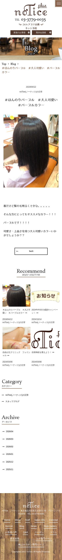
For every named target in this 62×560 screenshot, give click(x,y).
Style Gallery (50, 526)
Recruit (9, 526)
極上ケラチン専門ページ (31, 544)
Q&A (25, 532)
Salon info (39, 520)
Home (7, 520)
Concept (53, 520)
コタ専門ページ (44, 538)
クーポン (39, 532)
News (34, 526)
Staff (27, 520)
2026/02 (9, 446)
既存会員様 (41, 32)
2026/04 (9, 431)
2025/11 (9, 469)
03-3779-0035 (33, 19)
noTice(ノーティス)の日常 (17, 395)
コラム (53, 532)
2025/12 (9, 462)
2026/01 (9, 454)
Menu (18, 520)
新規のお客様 (19, 32)
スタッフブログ (12, 401)
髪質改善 (14, 538)
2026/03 (9, 439)
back (31, 251)
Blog (22, 526)
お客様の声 (11, 532)
